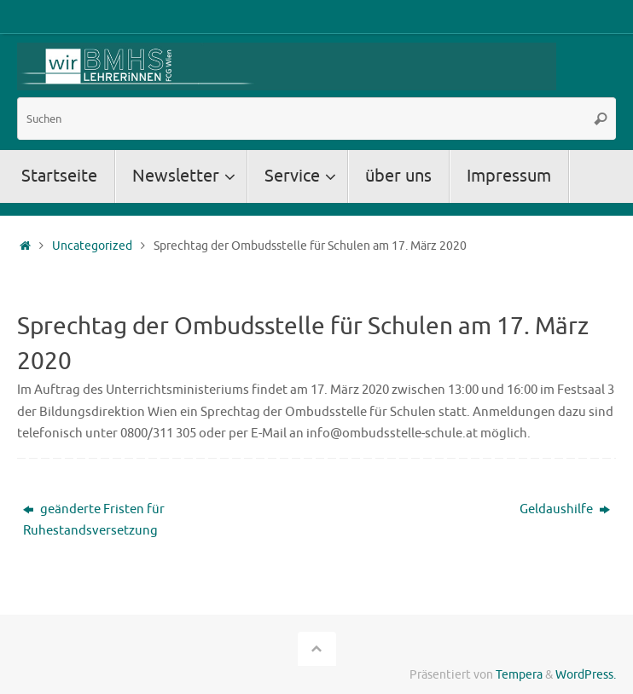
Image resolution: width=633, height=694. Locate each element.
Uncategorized (92, 246)
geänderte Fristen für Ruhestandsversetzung (94, 520)
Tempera (519, 675)
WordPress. (585, 675)
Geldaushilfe (565, 509)
